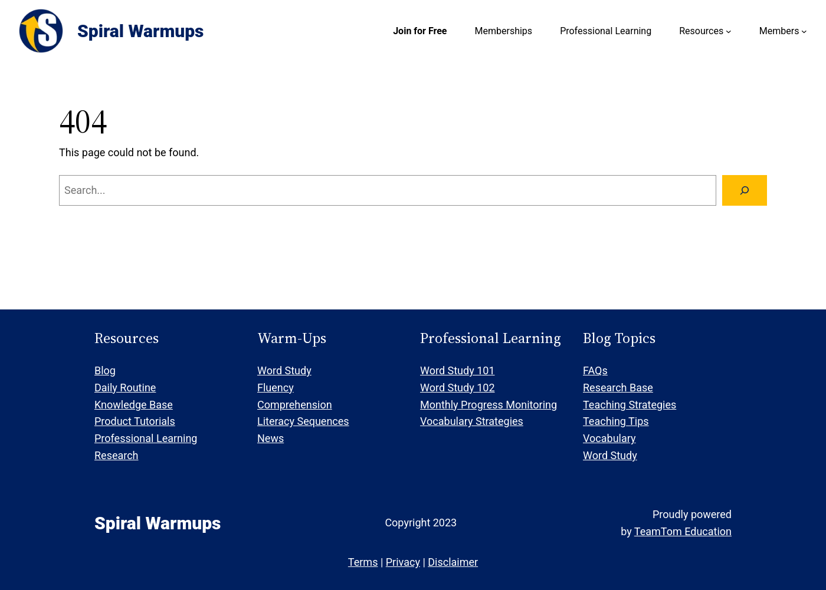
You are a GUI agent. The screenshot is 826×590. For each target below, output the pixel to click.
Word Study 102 (457, 387)
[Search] (744, 190)
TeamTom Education (683, 531)
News (270, 438)
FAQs (595, 370)
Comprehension (294, 404)
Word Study (284, 370)
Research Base (618, 387)
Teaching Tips (616, 421)
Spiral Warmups (140, 31)
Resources (701, 31)
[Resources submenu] (729, 31)
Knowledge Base (133, 404)
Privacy (403, 562)
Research (116, 455)
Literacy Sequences (303, 421)
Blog (105, 370)
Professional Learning (145, 438)
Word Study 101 (457, 370)
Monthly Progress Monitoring (488, 404)
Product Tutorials (134, 421)
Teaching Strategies (629, 404)
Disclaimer (453, 562)
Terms (363, 562)
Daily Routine (125, 387)
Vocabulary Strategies (471, 421)
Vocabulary (609, 438)
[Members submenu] (804, 31)
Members (779, 31)
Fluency (275, 387)
